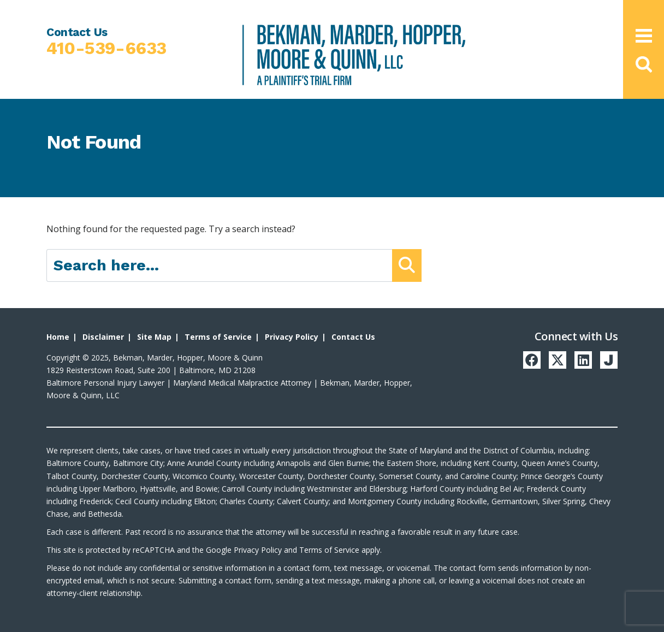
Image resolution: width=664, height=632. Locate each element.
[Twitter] (557, 360)
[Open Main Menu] (644, 35)
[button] (643, 64)
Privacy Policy (291, 337)
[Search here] (219, 265)
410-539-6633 (106, 48)
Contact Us (353, 337)
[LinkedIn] (583, 360)
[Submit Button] (407, 265)
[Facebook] (532, 360)
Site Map (154, 337)
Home (57, 337)
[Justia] (609, 360)
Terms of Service (218, 337)
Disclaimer (103, 337)
